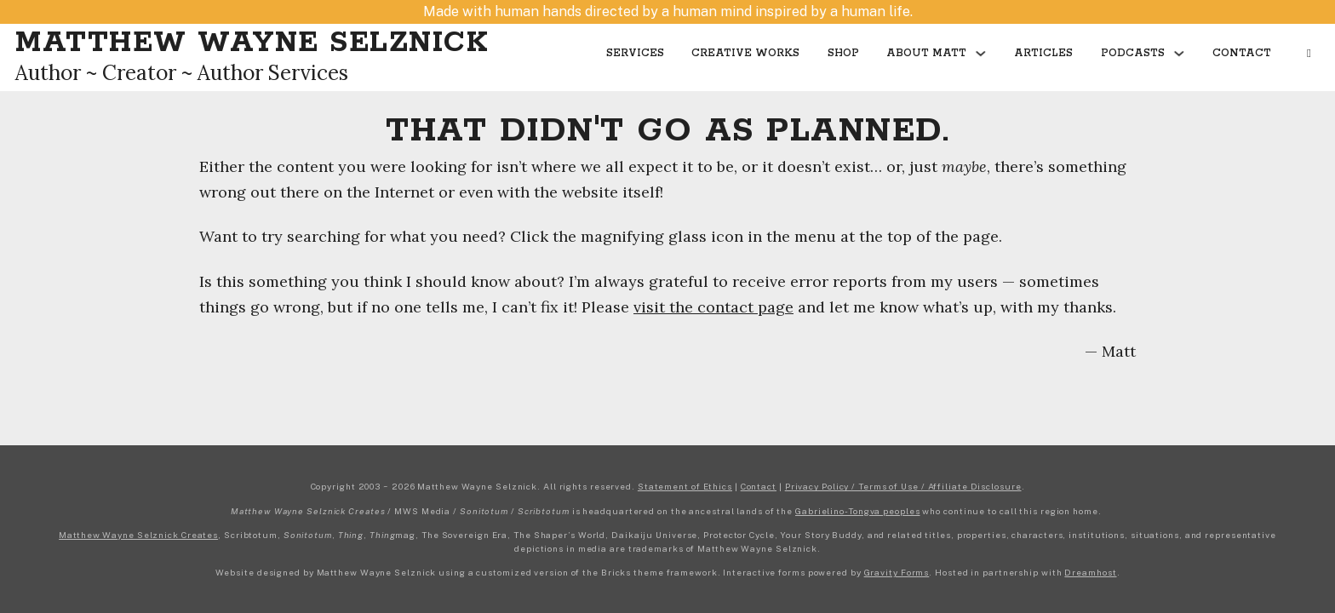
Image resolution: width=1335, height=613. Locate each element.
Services (635, 53)
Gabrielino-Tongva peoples (857, 511)
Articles (1043, 53)
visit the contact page (713, 307)
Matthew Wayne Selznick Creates (138, 535)
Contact (1241, 53)
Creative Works (745, 53)
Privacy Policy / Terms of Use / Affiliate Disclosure (903, 486)
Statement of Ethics (685, 486)
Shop (843, 53)
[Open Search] (1309, 53)
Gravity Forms (897, 572)
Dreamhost (1090, 572)
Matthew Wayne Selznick (251, 43)
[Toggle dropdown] (981, 54)
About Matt (926, 53)
